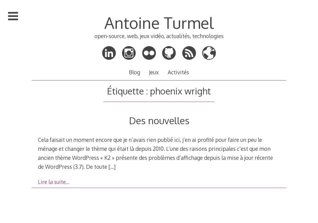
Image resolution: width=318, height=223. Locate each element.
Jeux (154, 72)
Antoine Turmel (159, 23)
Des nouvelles (159, 120)
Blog (134, 72)
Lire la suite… (54, 181)
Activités (178, 72)
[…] (112, 166)
